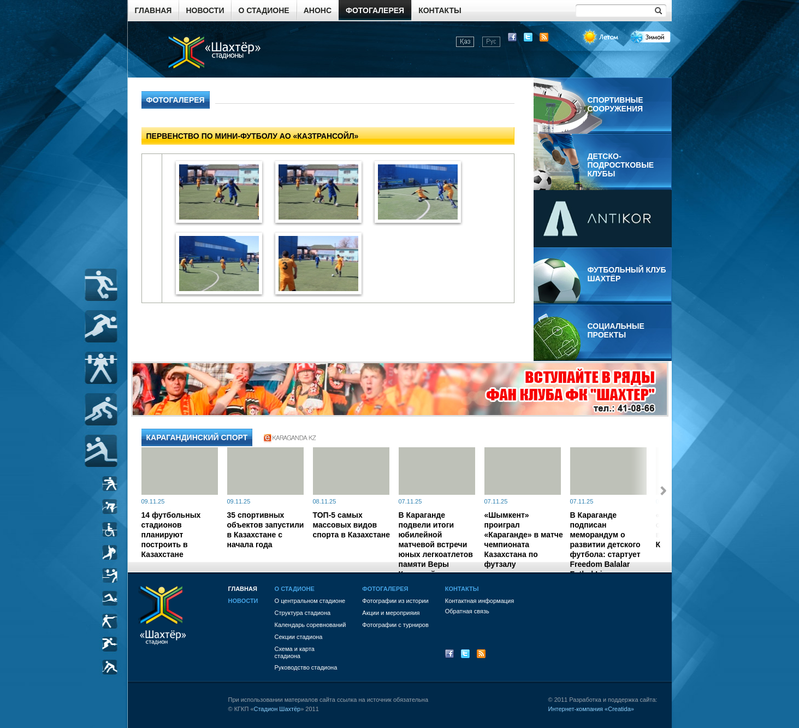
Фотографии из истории (395, 600)
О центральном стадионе (310, 600)
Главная (153, 10)
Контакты (439, 10)
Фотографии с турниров (395, 625)
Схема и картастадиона (295, 652)
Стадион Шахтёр (277, 709)
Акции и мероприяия (390, 612)
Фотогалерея (375, 10)
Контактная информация (479, 600)
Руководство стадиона (306, 667)
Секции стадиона (299, 637)
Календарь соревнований (310, 625)
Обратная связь (467, 611)
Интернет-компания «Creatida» (591, 709)
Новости (205, 10)
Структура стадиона (303, 612)
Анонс (318, 10)
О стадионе (263, 10)
